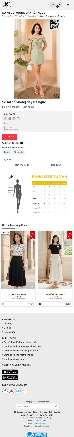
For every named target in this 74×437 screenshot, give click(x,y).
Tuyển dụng (9, 321)
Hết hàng (10, 137)
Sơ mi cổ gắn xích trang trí (52, 284)
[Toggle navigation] (68, 4)
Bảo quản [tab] (56, 164)
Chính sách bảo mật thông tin (18, 344)
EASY (10, 159)
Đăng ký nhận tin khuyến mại (37, 391)
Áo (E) (18, 152)
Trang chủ (6, 16)
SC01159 (52, 286)
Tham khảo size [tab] (21, 164)
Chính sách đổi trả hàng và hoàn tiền (22, 335)
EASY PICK (31, 16)
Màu (9, 114)
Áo (7, 152)
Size (6, 123)
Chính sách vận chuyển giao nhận (21, 340)
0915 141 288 (12, 143)
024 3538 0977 (40, 413)
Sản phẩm (19, 16)
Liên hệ (7, 317)
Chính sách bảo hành (14, 348)
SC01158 (15, 286)
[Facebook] (5, 380)
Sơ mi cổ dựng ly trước (15, 284)
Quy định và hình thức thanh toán (20, 331)
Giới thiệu (8, 313)
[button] (68, 59)
